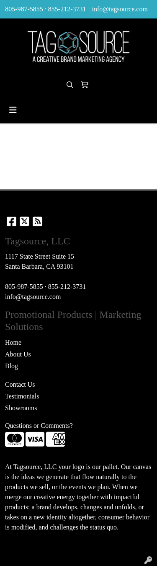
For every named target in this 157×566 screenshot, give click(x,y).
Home (13, 342)
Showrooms (21, 407)
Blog (11, 365)
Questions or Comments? (39, 425)
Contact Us (20, 384)
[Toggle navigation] (13, 110)
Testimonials (22, 396)
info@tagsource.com (119, 9)
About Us (18, 354)
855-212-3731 (67, 9)
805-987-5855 (24, 9)
